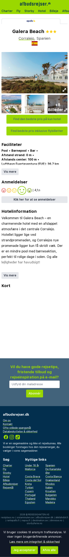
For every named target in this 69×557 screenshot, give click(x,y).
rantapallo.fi (13, 520)
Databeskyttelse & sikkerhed (20, 431)
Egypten (30, 502)
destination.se (40, 520)
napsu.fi (26, 520)
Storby (29, 11)
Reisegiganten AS (38, 514)
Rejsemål (8, 487)
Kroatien (50, 491)
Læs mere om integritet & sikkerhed (34, 542)
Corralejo (26, 38)
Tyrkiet (29, 487)
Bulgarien (51, 495)
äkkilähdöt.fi (61, 517)
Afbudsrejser (10, 483)
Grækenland (52, 480)
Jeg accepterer (24, 550)
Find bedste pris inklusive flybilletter (37, 131)
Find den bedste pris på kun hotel (37, 119)
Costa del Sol (33, 480)
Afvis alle (49, 550)
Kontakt (8, 424)
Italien (49, 487)
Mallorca (30, 469)
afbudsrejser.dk (44, 517)
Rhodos (50, 483)
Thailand (30, 498)
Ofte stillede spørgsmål (17, 427)
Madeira (50, 502)
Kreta (28, 483)
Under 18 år (32, 465)
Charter (7, 11)
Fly (19, 11)
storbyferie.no (34, 523)
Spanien (50, 465)
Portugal (30, 495)
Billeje (54, 11)
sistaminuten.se (25, 517)
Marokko (50, 498)
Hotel (42, 11)
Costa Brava (32, 476)
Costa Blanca (53, 476)
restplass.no (8, 517)
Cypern (29, 491)
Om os (7, 420)
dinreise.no (56, 520)
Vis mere (10, 171)
